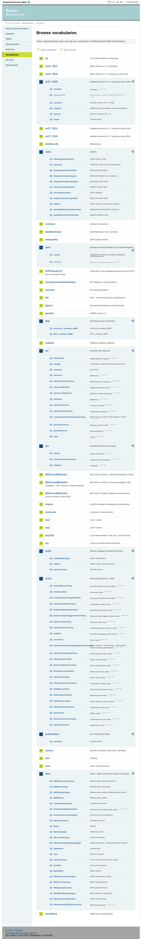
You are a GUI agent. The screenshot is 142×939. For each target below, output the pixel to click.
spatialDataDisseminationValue (67, 209)
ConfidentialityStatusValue (65, 809)
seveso (49, 750)
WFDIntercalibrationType (64, 876)
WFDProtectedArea (62, 882)
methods (57, 108)
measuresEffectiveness (63, 381)
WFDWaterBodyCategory (64, 893)
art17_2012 (51, 128)
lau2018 (49, 535)
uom (47, 766)
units (55, 436)
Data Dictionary (27, 23)
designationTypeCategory (64, 176)
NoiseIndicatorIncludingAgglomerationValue (71, 645)
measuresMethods (61, 387)
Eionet (17, 23)
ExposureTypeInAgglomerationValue (69, 616)
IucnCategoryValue (61, 193)
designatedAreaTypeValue (65, 170)
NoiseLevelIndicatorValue (64, 665)
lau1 (47, 520)
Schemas (9, 49)
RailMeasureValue (61, 689)
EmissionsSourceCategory (65, 815)
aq (46, 58)
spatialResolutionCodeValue (66, 215)
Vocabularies (12, 55)
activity (56, 255)
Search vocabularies (48, 50)
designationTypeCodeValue (65, 181)
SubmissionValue (61, 725)
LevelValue (58, 639)
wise (47, 773)
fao (47, 297)
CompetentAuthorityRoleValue (67, 598)
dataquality (51, 239)
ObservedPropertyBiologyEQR (67, 843)
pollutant (57, 465)
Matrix (56, 826)
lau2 (47, 527)
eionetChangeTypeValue (64, 187)
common (50, 224)
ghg (47, 321)
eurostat (50, 290)
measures (57, 375)
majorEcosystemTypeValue (65, 198)
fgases (49, 305)
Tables (8, 39)
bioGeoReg (58, 358)
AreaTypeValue (60, 592)
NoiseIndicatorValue (62, 659)
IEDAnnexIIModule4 (56, 493)
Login (113, 2)
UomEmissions (60, 860)
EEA (17, 2)
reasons (57, 114)
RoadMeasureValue (62, 701)
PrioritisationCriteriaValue (65, 683)
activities (57, 89)
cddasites (57, 165)
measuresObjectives (62, 393)
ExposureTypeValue (62, 622)
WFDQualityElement (62, 888)
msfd (48, 551)
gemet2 (49, 313)
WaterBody (58, 871)
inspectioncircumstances (64, 459)
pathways (57, 399)
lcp (47, 543)
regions (56, 204)
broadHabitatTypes (61, 558)
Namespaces (11, 65)
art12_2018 (51, 74)
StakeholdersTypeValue (63, 707)
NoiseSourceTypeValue (63, 671)
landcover (50, 512)
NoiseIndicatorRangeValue (65, 653)
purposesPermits (61, 405)
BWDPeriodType (60, 787)
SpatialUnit (58, 848)
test (47, 758)
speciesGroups (60, 569)
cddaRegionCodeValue (63, 159)
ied (47, 446)
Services (9, 60)
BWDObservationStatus (64, 781)
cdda (48, 152)
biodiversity (52, 144)
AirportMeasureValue (62, 586)
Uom (55, 854)
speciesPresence (61, 425)
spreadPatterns (60, 430)
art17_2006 (51, 81)
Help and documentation (17, 28)
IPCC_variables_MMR (63, 334)
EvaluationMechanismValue (65, 610)
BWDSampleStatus (61, 792)
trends (56, 119)
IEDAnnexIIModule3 (56, 482)
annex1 (56, 453)
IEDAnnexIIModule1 (56, 474)
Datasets (9, 34)
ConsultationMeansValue (64, 604)
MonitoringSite (60, 832)
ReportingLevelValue (62, 695)
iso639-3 (57, 633)
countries (57, 103)
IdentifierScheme (61, 820)
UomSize (57, 865)
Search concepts (70, 50)
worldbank (51, 914)
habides (49, 343)
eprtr (48, 247)
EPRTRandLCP (53, 271)
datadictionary (53, 232)
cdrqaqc (57, 364)
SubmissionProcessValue (64, 719)
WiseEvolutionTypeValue (64, 899)
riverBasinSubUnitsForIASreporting (69, 417)
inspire (49, 504)
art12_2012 (51, 66)
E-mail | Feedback (14, 930)
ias (46, 350)
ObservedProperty (61, 837)
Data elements (12, 44)
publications (52, 734)
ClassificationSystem (62, 803)
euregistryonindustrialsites (60, 282)
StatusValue (58, 713)
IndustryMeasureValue (63, 627)
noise (48, 578)
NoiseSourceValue (61, 677)
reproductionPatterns (63, 411)
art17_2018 (51, 136)
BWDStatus (58, 798)
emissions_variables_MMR (65, 328)
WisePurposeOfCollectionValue (67, 904)
